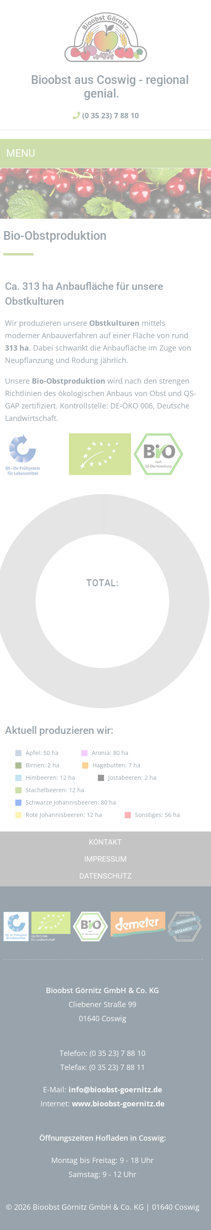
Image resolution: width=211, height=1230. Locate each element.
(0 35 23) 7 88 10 (106, 115)
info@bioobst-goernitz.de (115, 1089)
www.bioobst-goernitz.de (118, 1103)
